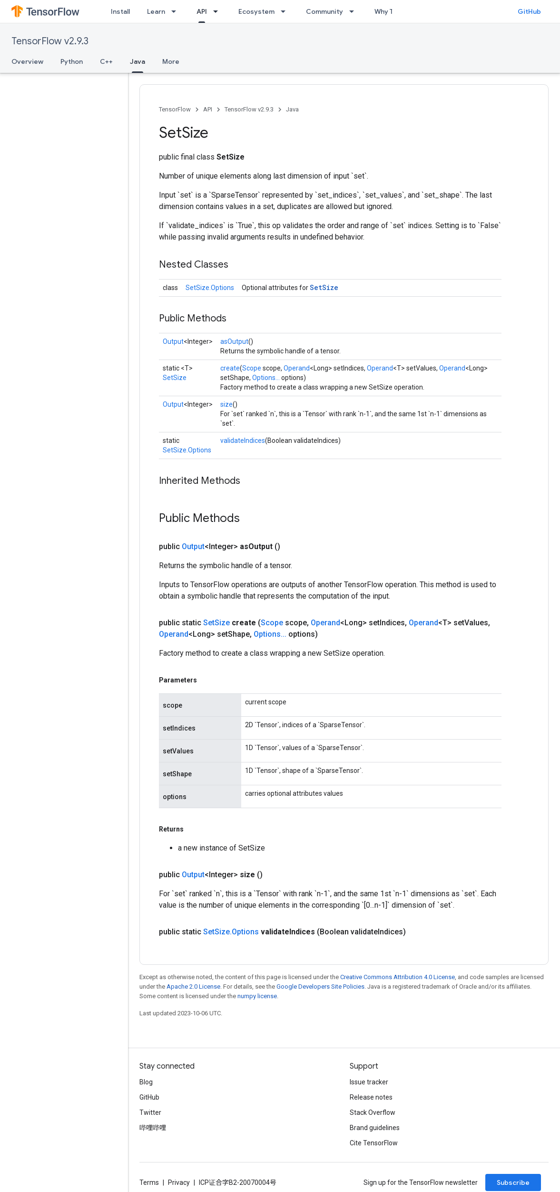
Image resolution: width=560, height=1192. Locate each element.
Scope (251, 368)
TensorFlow (175, 109)
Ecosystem (256, 11)
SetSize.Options (210, 287)
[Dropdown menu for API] (218, 11)
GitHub (529, 11)
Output (173, 341)
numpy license (257, 996)
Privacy (179, 1182)
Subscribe (513, 1182)
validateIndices (242, 440)
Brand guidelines (375, 1128)
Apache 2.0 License (193, 986)
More (170, 61)
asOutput (234, 341)
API (207, 109)
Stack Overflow (372, 1112)
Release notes (371, 1097)
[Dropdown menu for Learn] (176, 11)
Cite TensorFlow (374, 1143)
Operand (297, 368)
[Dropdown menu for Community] (354, 11)
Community (324, 11)
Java (292, 109)
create (230, 368)
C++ (106, 61)
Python (71, 61)
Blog (146, 1082)
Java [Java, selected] (137, 61)
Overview (27, 61)
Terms (149, 1182)
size (226, 404)
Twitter (150, 1112)
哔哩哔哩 (152, 1128)
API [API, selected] (201, 11)
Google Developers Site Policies (320, 986)
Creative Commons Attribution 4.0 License (397, 977)
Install (120, 11)
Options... (266, 377)
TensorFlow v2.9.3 (49, 41)
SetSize (324, 287)
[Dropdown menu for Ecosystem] (286, 11)
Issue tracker (369, 1082)
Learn (156, 11)
